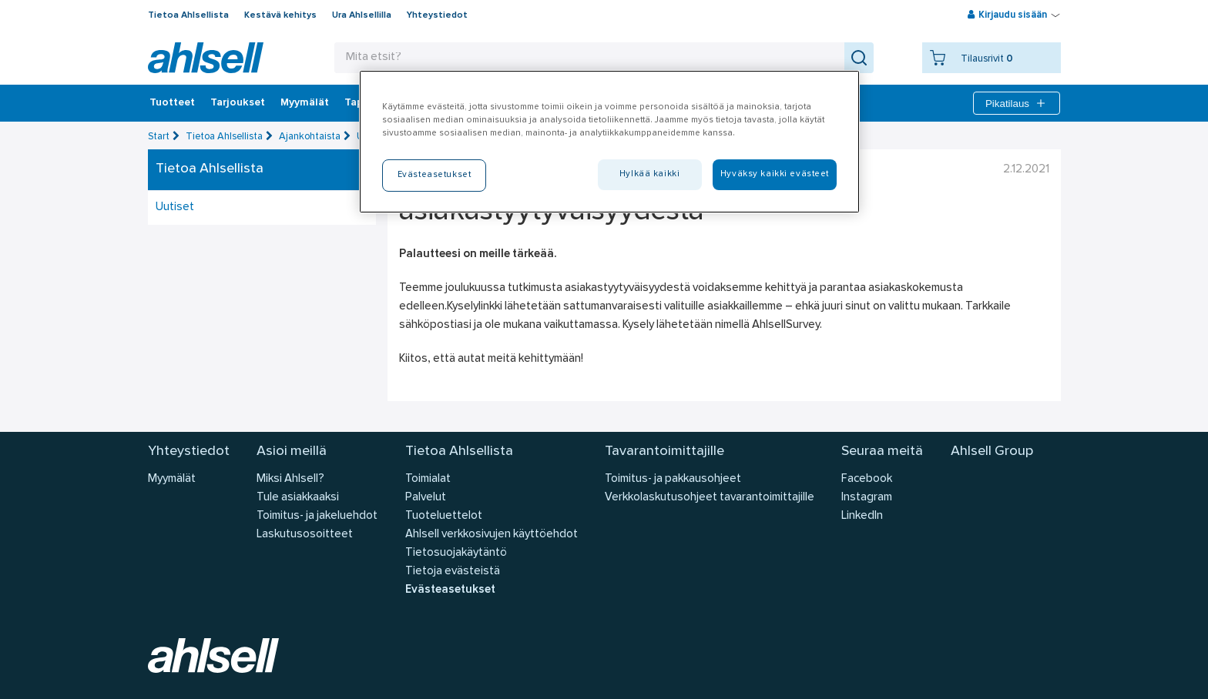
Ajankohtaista (310, 136)
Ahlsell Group (992, 451)
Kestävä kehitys (280, 15)
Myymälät (304, 103)
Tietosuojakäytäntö (456, 553)
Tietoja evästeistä (452, 572)
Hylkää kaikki (649, 174)
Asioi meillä (292, 451)
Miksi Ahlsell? (290, 479)
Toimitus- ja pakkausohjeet (673, 479)
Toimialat (428, 479)
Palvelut (425, 498)
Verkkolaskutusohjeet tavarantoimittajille (709, 498)
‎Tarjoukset (237, 103)
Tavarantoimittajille (664, 451)
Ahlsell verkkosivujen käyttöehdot (491, 535)
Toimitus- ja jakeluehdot (317, 516)
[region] (609, 141)
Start (158, 136)
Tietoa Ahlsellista (188, 15)
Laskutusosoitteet (305, 535)
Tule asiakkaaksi (298, 498)
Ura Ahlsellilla (361, 15)
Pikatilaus (1016, 103)
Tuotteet (172, 103)
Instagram (866, 498)
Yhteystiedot (437, 15)
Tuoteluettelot (443, 516)
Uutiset (175, 207)
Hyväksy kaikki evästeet (774, 174)
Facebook (866, 479)
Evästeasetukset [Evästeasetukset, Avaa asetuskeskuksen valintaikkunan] (434, 175)
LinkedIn (862, 516)
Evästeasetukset (450, 590)
